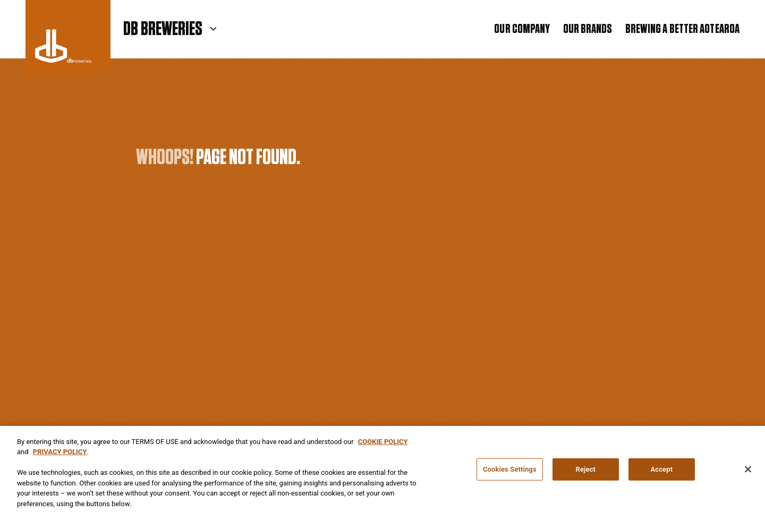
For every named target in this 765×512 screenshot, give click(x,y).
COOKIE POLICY (383, 445)
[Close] (748, 472)
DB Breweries (162, 29)
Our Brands (588, 29)
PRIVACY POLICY (60, 455)
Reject (586, 472)
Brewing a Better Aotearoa (682, 29)
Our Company (522, 29)
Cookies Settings (510, 472)
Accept (661, 472)
